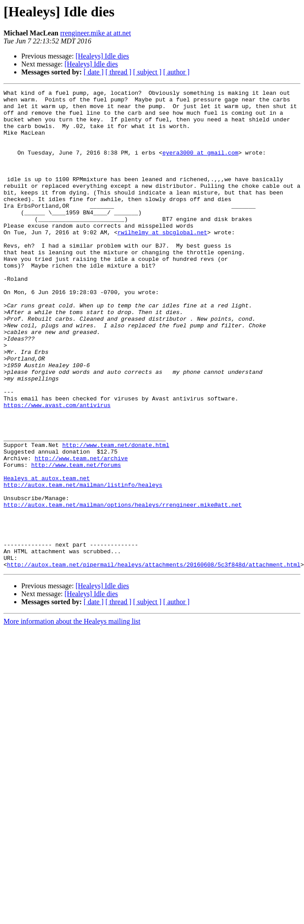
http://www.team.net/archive (81, 532)
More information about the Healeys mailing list (72, 717)
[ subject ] (147, 72)
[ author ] (176, 72)
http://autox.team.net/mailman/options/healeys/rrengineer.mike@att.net (123, 588)
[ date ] (94, 72)
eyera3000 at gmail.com (200, 166)
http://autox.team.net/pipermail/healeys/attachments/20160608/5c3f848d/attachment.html (153, 660)
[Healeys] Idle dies (102, 56)
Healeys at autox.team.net (47, 556)
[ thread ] (118, 72)
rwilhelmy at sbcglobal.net (162, 261)
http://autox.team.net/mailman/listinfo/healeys (83, 564)
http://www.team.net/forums (76, 540)
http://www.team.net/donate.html (115, 516)
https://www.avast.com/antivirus (57, 469)
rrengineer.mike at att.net (95, 33)
